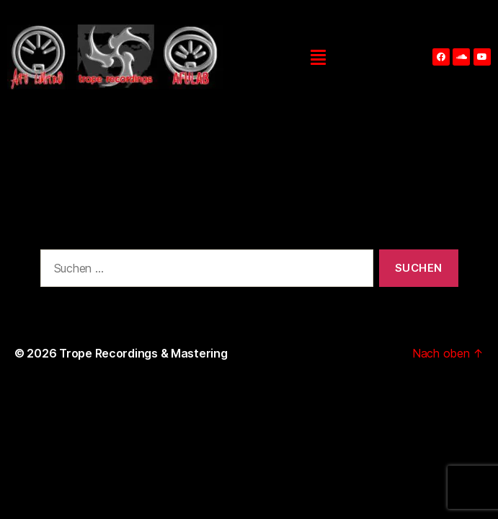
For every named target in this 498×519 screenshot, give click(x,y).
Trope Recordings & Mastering (143, 353)
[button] (318, 57)
